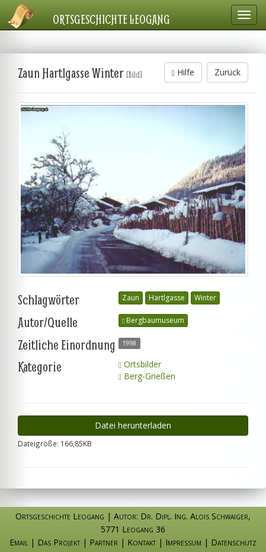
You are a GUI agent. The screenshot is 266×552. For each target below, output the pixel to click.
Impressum (183, 542)
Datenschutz (234, 542)
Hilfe (183, 72)
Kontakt (141, 542)
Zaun (130, 298)
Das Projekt (58, 542)
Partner (103, 542)
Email (18, 542)
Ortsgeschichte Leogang (111, 19)
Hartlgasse (167, 298)
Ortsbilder (139, 364)
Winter (205, 298)
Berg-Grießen (146, 376)
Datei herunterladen (133, 425)
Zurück (227, 72)
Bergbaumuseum (153, 320)
